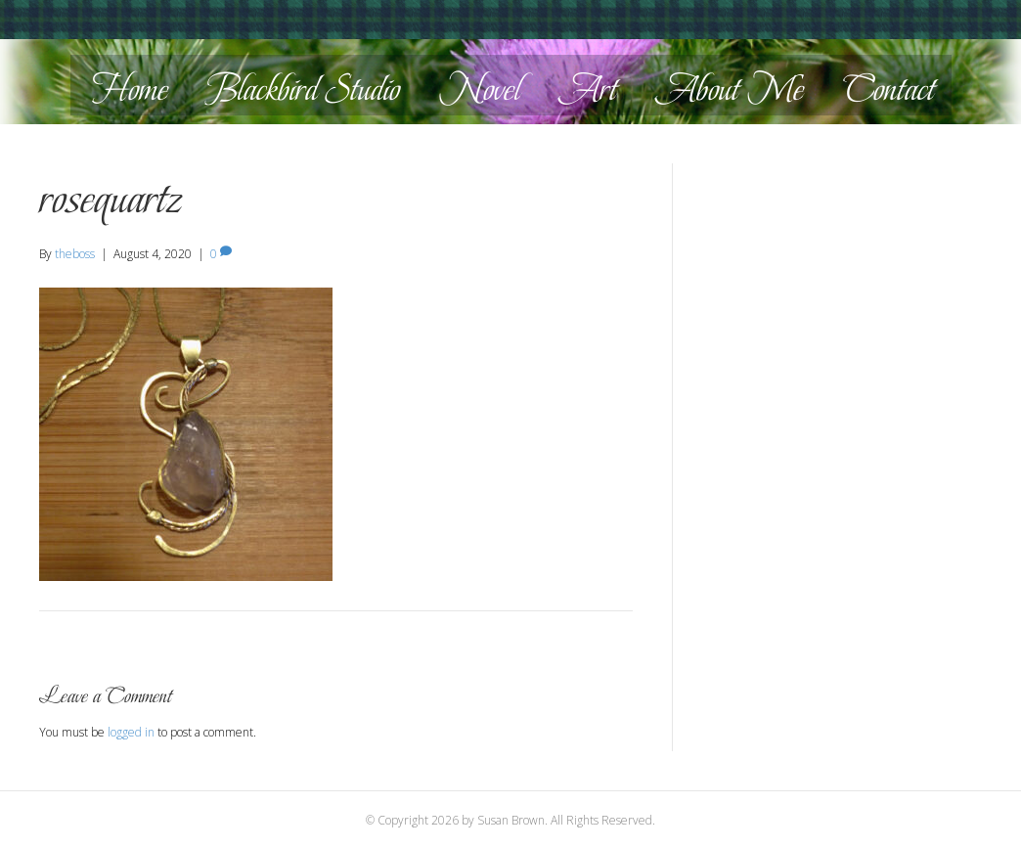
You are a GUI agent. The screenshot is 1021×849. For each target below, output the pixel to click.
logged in (131, 732)
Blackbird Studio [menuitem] (303, 89)
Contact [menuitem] (889, 89)
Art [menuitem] (588, 89)
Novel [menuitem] (479, 89)
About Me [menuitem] (730, 89)
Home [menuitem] (130, 89)
